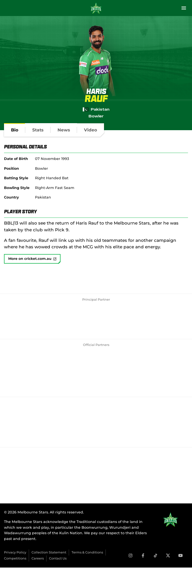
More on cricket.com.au (32, 259)
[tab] (14, 130)
